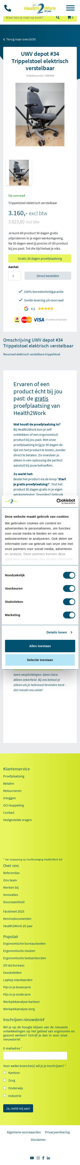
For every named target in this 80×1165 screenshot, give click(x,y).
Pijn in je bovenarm (17, 987)
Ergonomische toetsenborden (24, 958)
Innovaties (10, 894)
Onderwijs (15, 1088)
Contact (8, 812)
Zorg (11, 1080)
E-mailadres (12, 1048)
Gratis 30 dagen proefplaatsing (40, 258)
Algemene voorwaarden (24, 1132)
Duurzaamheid (14, 902)
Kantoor (14, 1072)
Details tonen (57, 632)
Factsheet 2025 (13, 911)
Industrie (14, 1096)
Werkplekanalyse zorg (19, 1009)
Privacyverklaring (57, 1132)
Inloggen (9, 798)
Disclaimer (38, 1139)
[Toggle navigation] (70, 8)
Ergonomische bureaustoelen (24, 943)
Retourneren (12, 791)
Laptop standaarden (17, 980)
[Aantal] (14, 275)
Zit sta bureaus (14, 965)
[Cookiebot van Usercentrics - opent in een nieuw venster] (57, 501)
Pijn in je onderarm (17, 994)
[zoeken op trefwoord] (27, 17)
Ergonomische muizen (19, 951)
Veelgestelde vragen (17, 820)
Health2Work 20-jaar (18, 926)
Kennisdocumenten (17, 918)
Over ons (11, 865)
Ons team (10, 880)
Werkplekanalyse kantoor (21, 1001)
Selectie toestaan (40, 660)
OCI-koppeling (13, 805)
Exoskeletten (12, 972)
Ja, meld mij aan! (18, 1108)
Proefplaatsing (13, 776)
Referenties (11, 873)
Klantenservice (16, 768)
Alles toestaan (40, 646)
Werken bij (11, 887)
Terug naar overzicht (19, 39)
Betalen (8, 783)
